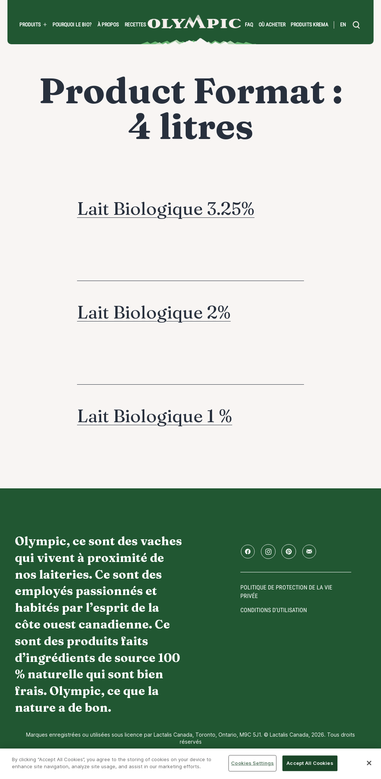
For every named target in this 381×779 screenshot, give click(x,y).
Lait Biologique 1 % (154, 416)
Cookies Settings (252, 763)
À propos (108, 25)
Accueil (194, 22)
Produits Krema (309, 25)
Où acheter (272, 25)
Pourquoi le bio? (72, 25)
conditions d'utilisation (273, 610)
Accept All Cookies (309, 763)
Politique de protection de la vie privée (286, 591)
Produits (30, 25)
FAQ (249, 25)
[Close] (369, 763)
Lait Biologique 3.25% (165, 208)
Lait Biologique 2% (154, 312)
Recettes (135, 25)
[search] (356, 25)
